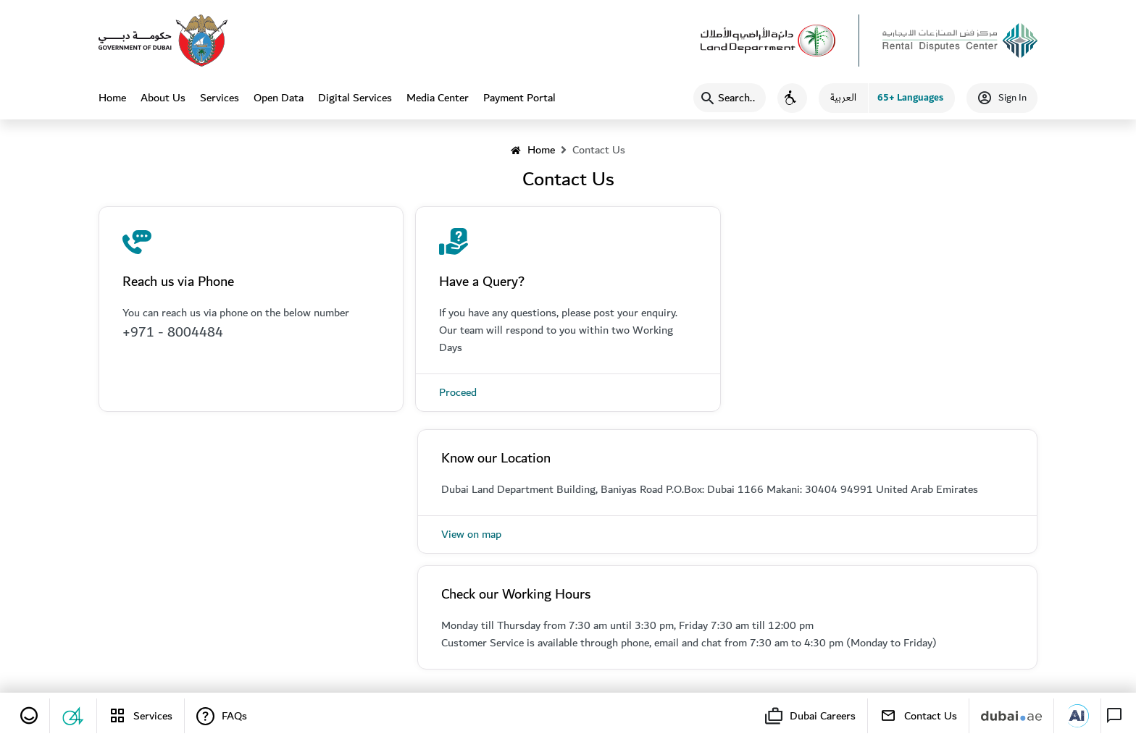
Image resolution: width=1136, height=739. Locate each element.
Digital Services (355, 97)
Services (219, 97)
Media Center (437, 97)
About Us (163, 97)
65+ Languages (910, 97)
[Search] (729, 97)
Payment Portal (519, 97)
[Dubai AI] (1077, 715)
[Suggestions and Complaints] (73, 715)
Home (112, 103)
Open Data (279, 97)
